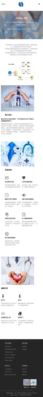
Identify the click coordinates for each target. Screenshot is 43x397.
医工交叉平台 (8, 372)
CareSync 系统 (8, 360)
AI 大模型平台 (8, 369)
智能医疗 (24, 346)
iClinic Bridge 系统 (9, 357)
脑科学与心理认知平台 (10, 374)
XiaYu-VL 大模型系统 (10, 355)
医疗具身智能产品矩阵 (10, 349)
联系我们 (24, 365)
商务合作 (24, 374)
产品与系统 (8, 343)
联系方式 (24, 369)
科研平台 (7, 365)
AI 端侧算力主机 (9, 352)
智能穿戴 (24, 349)
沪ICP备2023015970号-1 (25, 395)
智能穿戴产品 (8, 346)
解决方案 (24, 343)
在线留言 (24, 372)
